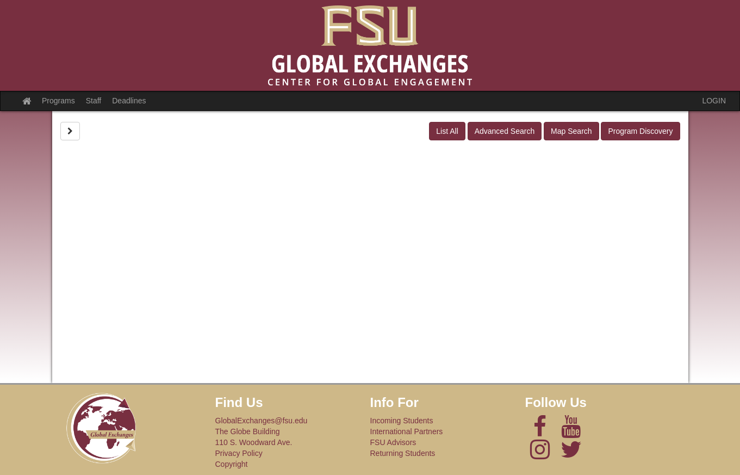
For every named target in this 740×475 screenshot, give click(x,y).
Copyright (231, 464)
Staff (94, 100)
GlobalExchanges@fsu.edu (261, 420)
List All (447, 131)
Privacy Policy (239, 453)
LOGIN (714, 100)
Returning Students (403, 453)
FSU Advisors (393, 442)
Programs (58, 100)
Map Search (571, 131)
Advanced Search (505, 131)
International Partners (406, 431)
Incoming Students (401, 420)
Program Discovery (640, 131)
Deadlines (129, 100)
